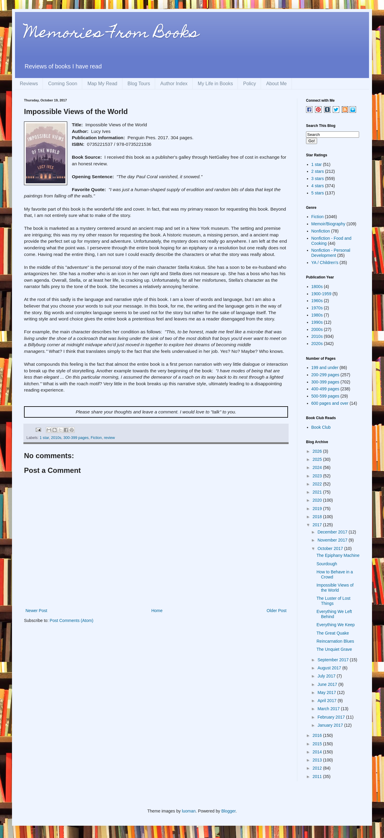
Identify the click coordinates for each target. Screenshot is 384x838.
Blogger (228, 811)
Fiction (96, 438)
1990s (317, 322)
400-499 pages (325, 388)
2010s (56, 438)
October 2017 (330, 548)
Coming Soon (62, 83)
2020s (317, 343)
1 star (44, 438)
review (109, 438)
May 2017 (327, 692)
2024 (318, 467)
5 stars (317, 193)
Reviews (29, 83)
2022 (318, 484)
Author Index (174, 83)
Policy (249, 83)
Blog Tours (139, 83)
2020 (318, 500)
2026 (318, 451)
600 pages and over (330, 403)
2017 (318, 524)
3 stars (317, 178)
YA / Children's (324, 262)
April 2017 (327, 700)
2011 (318, 776)
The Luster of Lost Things (333, 601)
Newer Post (36, 610)
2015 (318, 743)
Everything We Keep (335, 624)
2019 (318, 508)
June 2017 (327, 684)
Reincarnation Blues (335, 641)
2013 (318, 760)
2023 (318, 475)
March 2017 (329, 708)
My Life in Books (215, 83)
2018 (318, 516)
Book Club (321, 427)
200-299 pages (325, 374)
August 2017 (329, 667)
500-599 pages (325, 396)
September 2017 (333, 659)
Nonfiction (320, 231)
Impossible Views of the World (334, 588)
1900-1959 (321, 293)
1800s (317, 286)
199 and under (324, 367)
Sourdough (326, 563)
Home (156, 610)
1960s (317, 300)
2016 (318, 735)
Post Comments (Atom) (71, 620)
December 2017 (333, 532)
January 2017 (330, 725)
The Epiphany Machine (337, 555)
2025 (318, 459)
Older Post (276, 610)
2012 (318, 768)
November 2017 (333, 540)
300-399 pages (75, 438)
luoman (189, 811)
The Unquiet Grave (334, 649)
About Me (276, 83)
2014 (318, 751)
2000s (317, 329)
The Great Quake (332, 633)
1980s (317, 315)
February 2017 (331, 717)
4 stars (317, 185)
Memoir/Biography (328, 223)
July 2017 (327, 676)
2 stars (317, 171)
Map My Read (102, 83)
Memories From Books (111, 34)
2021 (318, 492)
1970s (317, 307)
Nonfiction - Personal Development (330, 253)
